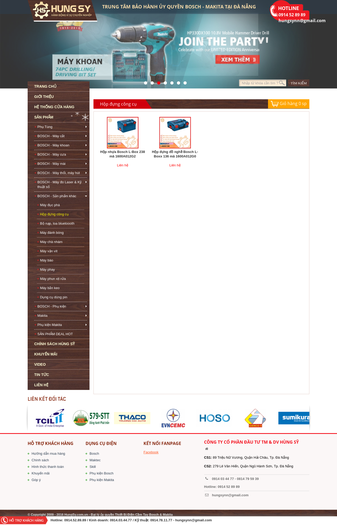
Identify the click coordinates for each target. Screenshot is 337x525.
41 (150, 81)
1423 (177, 81)
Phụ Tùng (44, 127)
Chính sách (40, 460)
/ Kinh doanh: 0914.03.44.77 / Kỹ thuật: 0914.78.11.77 (129, 520)
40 (170, 81)
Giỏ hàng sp (289, 104)
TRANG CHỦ (45, 86)
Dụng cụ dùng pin (53, 297)
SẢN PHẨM (43, 117)
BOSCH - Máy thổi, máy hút (58, 173)
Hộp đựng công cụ (54, 214)
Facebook (150, 452)
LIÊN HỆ (41, 385)
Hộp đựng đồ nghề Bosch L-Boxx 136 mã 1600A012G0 (175, 154)
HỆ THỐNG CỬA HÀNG (54, 107)
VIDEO (40, 364)
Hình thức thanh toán (48, 467)
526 (164, 81)
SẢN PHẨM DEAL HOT (55, 334)
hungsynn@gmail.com (193, 520)
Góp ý (36, 480)
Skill (93, 467)
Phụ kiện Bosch (101, 473)
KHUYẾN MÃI (45, 354)
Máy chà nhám (51, 242)
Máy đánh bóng (52, 233)
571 (144, 81)
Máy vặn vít (48, 251)
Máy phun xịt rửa (53, 279)
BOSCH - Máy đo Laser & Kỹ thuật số (59, 184)
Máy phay (47, 269)
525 (157, 81)
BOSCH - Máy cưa (51, 154)
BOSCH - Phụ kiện (51, 306)
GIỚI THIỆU (44, 97)
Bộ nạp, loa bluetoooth (57, 223)
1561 (183, 81)
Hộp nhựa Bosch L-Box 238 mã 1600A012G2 (122, 154)
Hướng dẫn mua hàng (48, 453)
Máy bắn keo (50, 288)
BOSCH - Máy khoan (53, 145)
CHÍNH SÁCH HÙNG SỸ (54, 344)
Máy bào (46, 260)
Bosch (94, 453)
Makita (42, 316)
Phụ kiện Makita (49, 325)
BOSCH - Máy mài (51, 164)
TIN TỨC (41, 375)
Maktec (95, 460)
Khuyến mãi (40, 473)
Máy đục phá (50, 205)
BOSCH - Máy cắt (51, 136)
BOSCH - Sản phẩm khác (56, 196)
